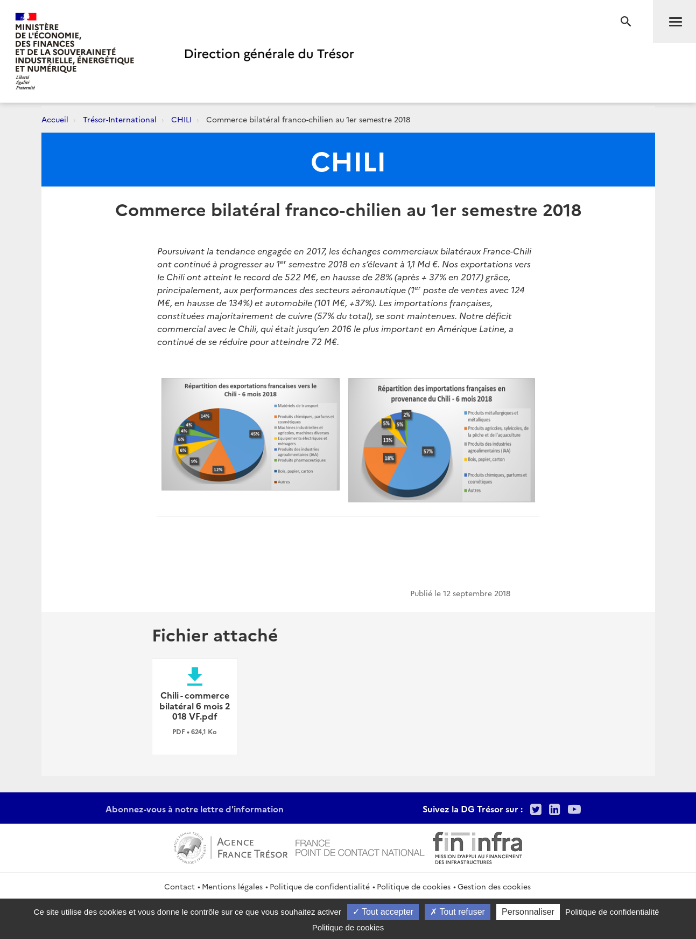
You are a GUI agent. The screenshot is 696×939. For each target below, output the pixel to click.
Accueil (54, 119)
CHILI (181, 119)
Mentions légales (232, 886)
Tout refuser (457, 911)
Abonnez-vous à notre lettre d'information (195, 808)
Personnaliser (528, 911)
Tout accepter (383, 911)
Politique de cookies (414, 886)
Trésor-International (120, 119)
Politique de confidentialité (320, 886)
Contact (179, 886)
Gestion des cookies (494, 886)
